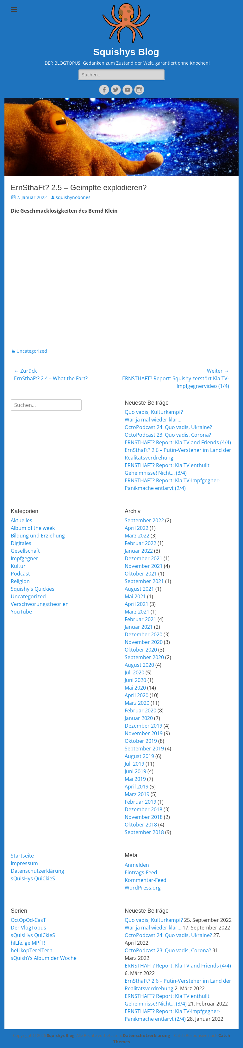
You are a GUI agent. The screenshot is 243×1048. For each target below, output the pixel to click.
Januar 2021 (139, 626)
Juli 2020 (134, 672)
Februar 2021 (140, 619)
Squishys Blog (126, 52)
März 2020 (137, 702)
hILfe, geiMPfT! (28, 942)
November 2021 (144, 566)
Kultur (18, 566)
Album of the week (33, 527)
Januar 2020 (139, 718)
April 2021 (136, 604)
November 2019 (144, 733)
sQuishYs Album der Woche (44, 958)
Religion (20, 581)
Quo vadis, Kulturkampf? (154, 411)
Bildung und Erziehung (38, 535)
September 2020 (144, 657)
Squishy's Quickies (32, 588)
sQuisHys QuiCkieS (33, 878)
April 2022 (136, 527)
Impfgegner (24, 558)
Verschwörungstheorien (40, 604)
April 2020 (136, 695)
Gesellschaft (25, 550)
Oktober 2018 (141, 824)
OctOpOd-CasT (28, 919)
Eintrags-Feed (141, 872)
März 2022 (137, 535)
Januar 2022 (139, 550)
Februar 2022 (140, 543)
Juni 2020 (135, 680)
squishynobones (73, 197)
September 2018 (144, 832)
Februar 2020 (140, 710)
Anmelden (137, 864)
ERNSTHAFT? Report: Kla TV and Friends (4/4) (178, 442)
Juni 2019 (135, 771)
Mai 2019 (135, 778)
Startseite (22, 855)
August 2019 (139, 756)
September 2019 (144, 748)
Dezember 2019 (143, 725)
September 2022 (144, 520)
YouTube (21, 611)
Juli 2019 (134, 763)
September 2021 (144, 581)
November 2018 (144, 816)
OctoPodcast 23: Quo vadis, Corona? (168, 434)
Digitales (21, 543)
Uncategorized (31, 351)
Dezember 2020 (143, 634)
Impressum (24, 863)
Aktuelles (21, 520)
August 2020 (139, 664)
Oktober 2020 (141, 649)
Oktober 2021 (141, 573)
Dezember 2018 (143, 809)
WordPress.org (143, 887)
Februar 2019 (140, 801)
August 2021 (139, 588)
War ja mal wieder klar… (153, 419)
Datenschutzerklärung (37, 870)
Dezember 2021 (143, 558)
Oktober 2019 (141, 740)
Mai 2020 (135, 687)
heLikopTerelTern (32, 950)
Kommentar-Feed (145, 880)
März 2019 (137, 794)
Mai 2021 (135, 596)
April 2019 (136, 786)
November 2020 (144, 642)
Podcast (20, 573)
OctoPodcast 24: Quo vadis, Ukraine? (168, 427)
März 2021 (137, 611)
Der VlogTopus (28, 927)
